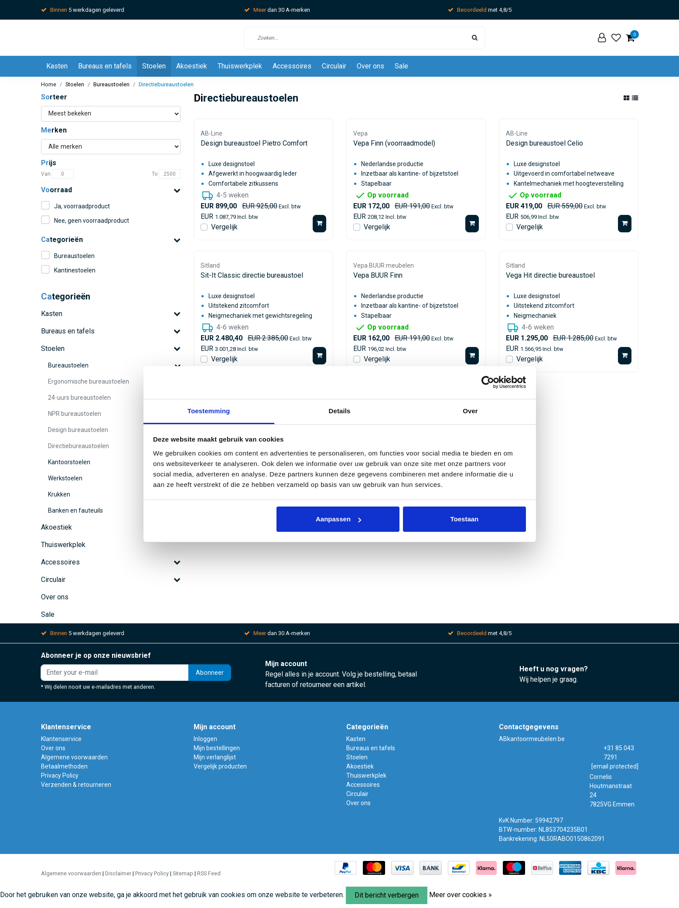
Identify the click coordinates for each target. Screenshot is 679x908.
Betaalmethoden (64, 766)
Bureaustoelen (111, 84)
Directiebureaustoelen (166, 84)
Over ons (370, 66)
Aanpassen (338, 519)
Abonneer (210, 673)
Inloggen (205, 738)
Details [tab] (340, 411)
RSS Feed (209, 873)
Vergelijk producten (220, 766)
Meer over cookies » (460, 895)
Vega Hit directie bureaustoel (550, 275)
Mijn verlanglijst (215, 757)
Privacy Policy (59, 775)
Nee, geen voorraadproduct (91, 220)
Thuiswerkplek (240, 66)
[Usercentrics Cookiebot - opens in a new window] (488, 382)
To (154, 174)
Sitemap (183, 873)
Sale (401, 66)
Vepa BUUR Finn (378, 275)
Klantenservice (61, 738)
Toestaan (464, 519)
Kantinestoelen (75, 270)
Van (46, 174)
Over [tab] (470, 411)
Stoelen (154, 66)
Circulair (334, 66)
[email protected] (614, 766)
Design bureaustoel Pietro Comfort (254, 143)
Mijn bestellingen (217, 748)
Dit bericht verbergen (387, 895)
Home (48, 84)
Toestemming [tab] (209, 411)
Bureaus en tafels (105, 66)
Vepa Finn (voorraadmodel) (394, 143)
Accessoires (292, 66)
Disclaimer (118, 873)
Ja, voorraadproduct (82, 206)
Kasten (57, 66)
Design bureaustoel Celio (544, 143)
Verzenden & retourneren (76, 784)
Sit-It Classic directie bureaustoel (252, 275)
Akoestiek (191, 66)
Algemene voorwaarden (74, 757)
